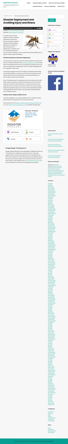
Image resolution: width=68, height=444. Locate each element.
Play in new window (13, 30)
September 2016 (51, 356)
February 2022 (51, 259)
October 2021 (51, 265)
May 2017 (50, 345)
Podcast (27, 15)
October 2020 (51, 283)
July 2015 (50, 377)
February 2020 (51, 295)
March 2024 (50, 222)
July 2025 (50, 198)
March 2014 (50, 401)
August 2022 (51, 250)
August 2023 (51, 233)
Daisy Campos (51, 167)
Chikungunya (31, 62)
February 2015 (51, 385)
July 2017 (50, 342)
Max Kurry (50, 169)
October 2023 (51, 230)
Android (28, 132)
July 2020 (50, 288)
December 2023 (51, 227)
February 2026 (51, 188)
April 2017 (50, 346)
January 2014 (51, 404)
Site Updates (51, 419)
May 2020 (50, 291)
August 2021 (50, 268)
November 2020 (51, 282)
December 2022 (51, 244)
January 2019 (51, 315)
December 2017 (51, 334)
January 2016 (51, 368)
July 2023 (50, 234)
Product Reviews (52, 417)
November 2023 (51, 228)
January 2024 (51, 225)
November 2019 (51, 300)
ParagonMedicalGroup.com (33, 160)
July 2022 (50, 252)
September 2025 (52, 195)
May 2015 (50, 380)
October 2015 (51, 373)
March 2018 (50, 330)
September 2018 (51, 321)
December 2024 (52, 209)
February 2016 (51, 367)
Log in (49, 428)
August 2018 (50, 322)
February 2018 (51, 331)
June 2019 (50, 307)
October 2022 (51, 247)
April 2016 (50, 364)
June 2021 (50, 271)
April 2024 (50, 221)
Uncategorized (51, 420)
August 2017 (50, 340)
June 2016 (50, 361)
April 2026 (50, 185)
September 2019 (51, 303)
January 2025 (51, 207)
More (22, 32)
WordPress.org (51, 432)
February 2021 (51, 277)
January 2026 (51, 189)
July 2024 (50, 216)
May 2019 (50, 309)
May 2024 (50, 219)
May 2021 (50, 273)
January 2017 (51, 350)
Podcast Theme (49, 441)
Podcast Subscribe (49, 6)
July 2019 (50, 306)
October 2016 (51, 355)
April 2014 (50, 400)
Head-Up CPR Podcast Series (57, 3)
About (29, 3)
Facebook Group (37, 6)
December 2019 (51, 298)
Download (21, 30)
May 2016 (50, 362)
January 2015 (51, 386)
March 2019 (50, 312)
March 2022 (50, 258)
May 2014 (50, 398)
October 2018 (51, 319)
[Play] (5, 28)
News (49, 414)
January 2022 (51, 261)
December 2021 (51, 262)
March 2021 (50, 276)
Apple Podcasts (13, 32)
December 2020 (51, 280)
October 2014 (51, 391)
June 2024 (50, 218)
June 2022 (50, 253)
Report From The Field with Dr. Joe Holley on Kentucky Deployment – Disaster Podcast (56, 172)
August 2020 (51, 286)
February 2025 (51, 206)
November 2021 (51, 264)
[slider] (21, 28)
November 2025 (51, 192)
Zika (36, 62)
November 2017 (51, 336)
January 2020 (51, 297)
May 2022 (50, 255)
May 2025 (50, 201)
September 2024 (52, 213)
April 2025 (50, 203)
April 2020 (50, 292)
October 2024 (51, 212)
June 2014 (50, 397)
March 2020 (50, 294)
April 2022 (50, 256)
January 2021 (51, 279)
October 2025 (51, 194)
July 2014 (50, 395)
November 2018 (51, 318)
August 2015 (50, 376)
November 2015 (51, 371)
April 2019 (50, 310)
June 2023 (50, 236)
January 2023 (51, 243)
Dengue (25, 62)
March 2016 (50, 365)
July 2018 (50, 324)
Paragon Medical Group (40, 3)
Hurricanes (22, 15)
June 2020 (50, 289)
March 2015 (50, 383)
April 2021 (50, 274)
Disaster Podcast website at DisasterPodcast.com (28, 103)
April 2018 (50, 328)
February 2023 (51, 242)
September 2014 (52, 392)
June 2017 (50, 343)
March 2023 (50, 240)
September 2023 (52, 231)
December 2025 (51, 191)
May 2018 (50, 327)
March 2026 (50, 186)
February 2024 (51, 224)
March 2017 (50, 347)
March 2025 (50, 204)
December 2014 (51, 388)
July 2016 (50, 359)
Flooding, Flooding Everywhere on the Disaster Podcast (56, 175)
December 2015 (51, 370)
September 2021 (51, 267)
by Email (10, 139)
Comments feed (52, 431)
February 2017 (51, 349)
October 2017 (51, 337)
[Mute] (37, 28)
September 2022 (52, 249)
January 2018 (51, 333)
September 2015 (51, 374)
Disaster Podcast (10, 3)
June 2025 (50, 200)
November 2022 (51, 246)
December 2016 (51, 352)
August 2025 (51, 197)
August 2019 (50, 304)
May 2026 (50, 183)
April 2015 (50, 382)
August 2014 (51, 394)
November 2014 (51, 389)
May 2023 (50, 237)
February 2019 (51, 313)
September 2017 (51, 339)
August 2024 (51, 215)
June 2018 (50, 325)
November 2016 (51, 353)
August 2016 (50, 358)
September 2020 (52, 285)
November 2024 (51, 210)
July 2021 (50, 270)
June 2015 (50, 379)
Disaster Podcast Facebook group (17, 105)
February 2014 (51, 403)
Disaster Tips (17, 15)
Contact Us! (61, 6)
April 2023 (50, 239)
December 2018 (51, 316)
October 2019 (51, 301)
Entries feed (50, 429)
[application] (23, 28)
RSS (19, 32)
